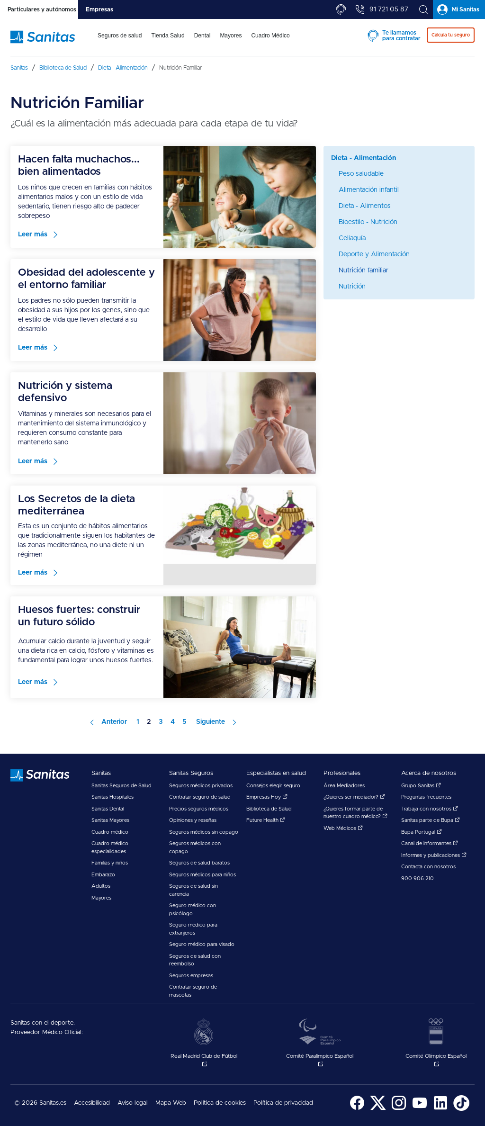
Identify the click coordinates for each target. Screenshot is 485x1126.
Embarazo (103, 874)
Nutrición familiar (363, 270)
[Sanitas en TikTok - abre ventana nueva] (461, 1109)
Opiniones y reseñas (192, 820)
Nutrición (352, 286)
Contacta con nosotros (428, 866)
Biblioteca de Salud (269, 808)
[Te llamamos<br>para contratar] (341, 9)
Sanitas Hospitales (112, 797)
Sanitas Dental (107, 808)
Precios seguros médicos (198, 808)
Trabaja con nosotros (429, 808)
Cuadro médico (109, 832)
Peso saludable (361, 174)
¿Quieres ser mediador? (354, 797)
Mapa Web (170, 1103)
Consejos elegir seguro (273, 785)
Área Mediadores (344, 785)
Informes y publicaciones (434, 855)
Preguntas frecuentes (426, 797)
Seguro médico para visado (201, 944)
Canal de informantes (429, 843)
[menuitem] (119, 41)
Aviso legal (132, 1103)
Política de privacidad (283, 1103)
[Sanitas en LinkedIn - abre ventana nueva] (440, 1109)
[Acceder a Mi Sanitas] (459, 9)
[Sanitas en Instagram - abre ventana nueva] (398, 1109)
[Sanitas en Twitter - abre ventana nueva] (377, 1109)
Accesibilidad (92, 1103)
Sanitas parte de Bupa (430, 820)
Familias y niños (109, 862)
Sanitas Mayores (110, 820)
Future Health (265, 820)
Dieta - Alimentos (365, 206)
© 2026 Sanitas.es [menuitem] (40, 1103)
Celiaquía (352, 238)
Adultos (100, 886)
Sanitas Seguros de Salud (121, 785)
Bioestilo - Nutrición (368, 222)
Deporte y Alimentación (374, 254)
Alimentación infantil (369, 190)
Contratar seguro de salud (200, 797)
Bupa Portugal (421, 832)
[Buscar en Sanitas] (423, 9)
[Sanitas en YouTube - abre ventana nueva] (419, 1109)
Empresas (99, 9)
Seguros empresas (191, 975)
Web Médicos (343, 828)
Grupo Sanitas (421, 785)
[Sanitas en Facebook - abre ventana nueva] (357, 1109)
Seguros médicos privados (201, 785)
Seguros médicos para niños (202, 874)
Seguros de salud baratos (199, 862)
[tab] (39, 9)
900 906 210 (417, 878)
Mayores (101, 898)
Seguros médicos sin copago (203, 832)
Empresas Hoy (266, 797)
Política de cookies (220, 1103)
